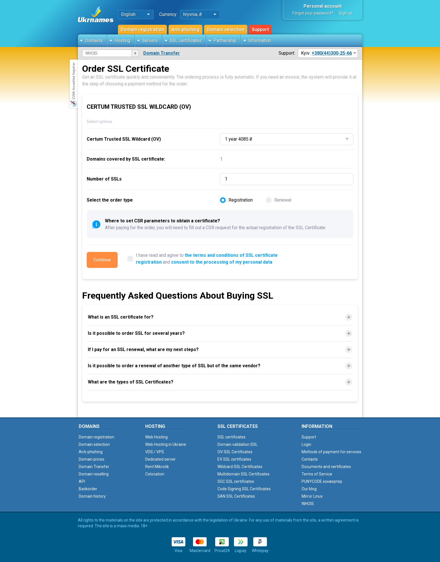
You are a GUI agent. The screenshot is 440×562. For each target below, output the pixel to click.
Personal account (323, 6)
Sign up (345, 13)
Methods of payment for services (331, 452)
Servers (150, 40)
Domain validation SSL (237, 444)
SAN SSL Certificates (236, 496)
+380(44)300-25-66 (332, 53)
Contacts (310, 459)
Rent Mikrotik (157, 466)
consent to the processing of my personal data (221, 262)
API (82, 481)
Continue (102, 259)
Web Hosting (156, 437)
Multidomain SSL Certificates (243, 474)
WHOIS (308, 503)
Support (260, 29)
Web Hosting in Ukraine (165, 444)
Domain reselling (94, 474)
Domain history (92, 496)
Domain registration (142, 29)
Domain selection (225, 29)
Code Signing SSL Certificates (244, 489)
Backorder (88, 489)
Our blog (309, 489)
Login (306, 444)
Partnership (224, 40)
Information (259, 40)
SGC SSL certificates (235, 481)
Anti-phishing (185, 29)
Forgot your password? (312, 13)
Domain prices (91, 459)
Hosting (122, 40)
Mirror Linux (312, 496)
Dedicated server (160, 459)
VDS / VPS (154, 452)
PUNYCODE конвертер (322, 481)
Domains (94, 40)
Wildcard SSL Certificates (239, 466)
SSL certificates (186, 40)
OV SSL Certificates (234, 452)
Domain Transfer (161, 53)
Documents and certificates (326, 466)
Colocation (154, 474)
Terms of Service (317, 474)
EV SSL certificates (234, 459)
